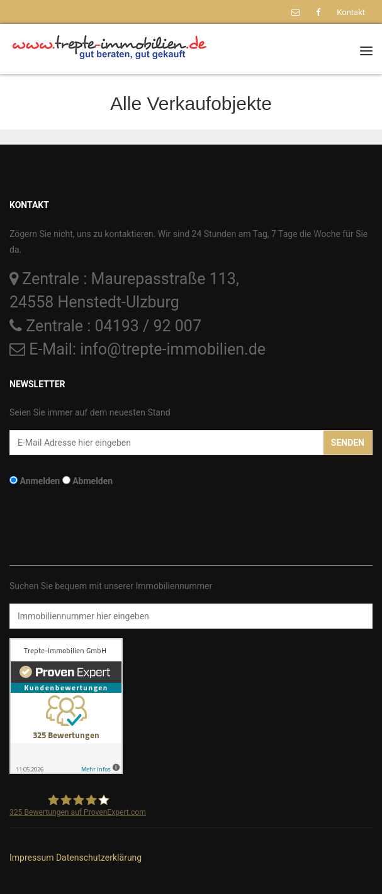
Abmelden (92, 481)
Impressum (31, 858)
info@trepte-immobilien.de (173, 349)
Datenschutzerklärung (99, 858)
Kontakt (351, 12)
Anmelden (40, 481)
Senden (347, 443)
